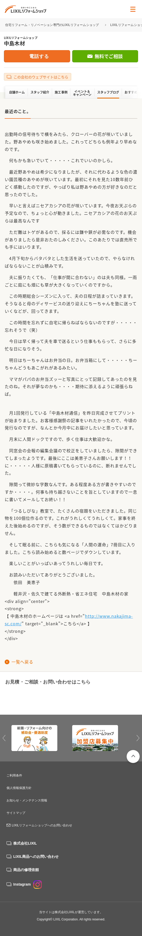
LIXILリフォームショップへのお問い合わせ (42, 825)
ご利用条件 (14, 775)
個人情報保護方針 (19, 788)
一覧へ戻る (22, 662)
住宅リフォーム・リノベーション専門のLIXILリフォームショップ (52, 25)
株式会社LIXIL (25, 843)
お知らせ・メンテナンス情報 (27, 800)
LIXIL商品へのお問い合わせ (36, 856)
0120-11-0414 (34, 697)
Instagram (27, 884)
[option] (40, 738)
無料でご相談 (109, 56)
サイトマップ (16, 813)
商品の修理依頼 (26, 870)
